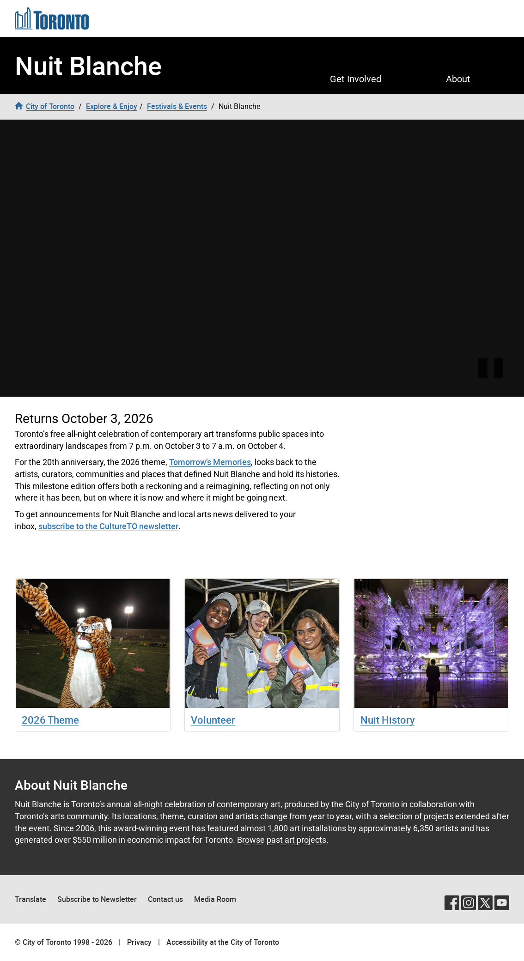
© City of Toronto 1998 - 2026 (63, 942)
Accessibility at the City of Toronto (222, 942)
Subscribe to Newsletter (97, 899)
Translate (30, 899)
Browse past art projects (281, 840)
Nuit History (387, 719)
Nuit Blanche (88, 65)
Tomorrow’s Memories (210, 461)
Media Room (215, 899)
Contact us (165, 899)
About (458, 79)
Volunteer (213, 719)
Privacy (139, 942)
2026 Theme (50, 719)
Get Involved (355, 79)
